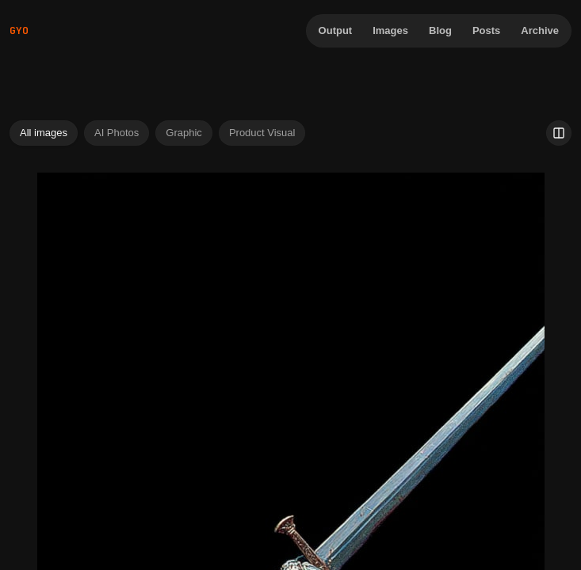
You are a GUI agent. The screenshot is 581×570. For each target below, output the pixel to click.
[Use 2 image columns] (558, 133)
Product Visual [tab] (262, 133)
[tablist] (157, 133)
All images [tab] (43, 133)
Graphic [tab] (184, 133)
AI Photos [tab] (116, 133)
